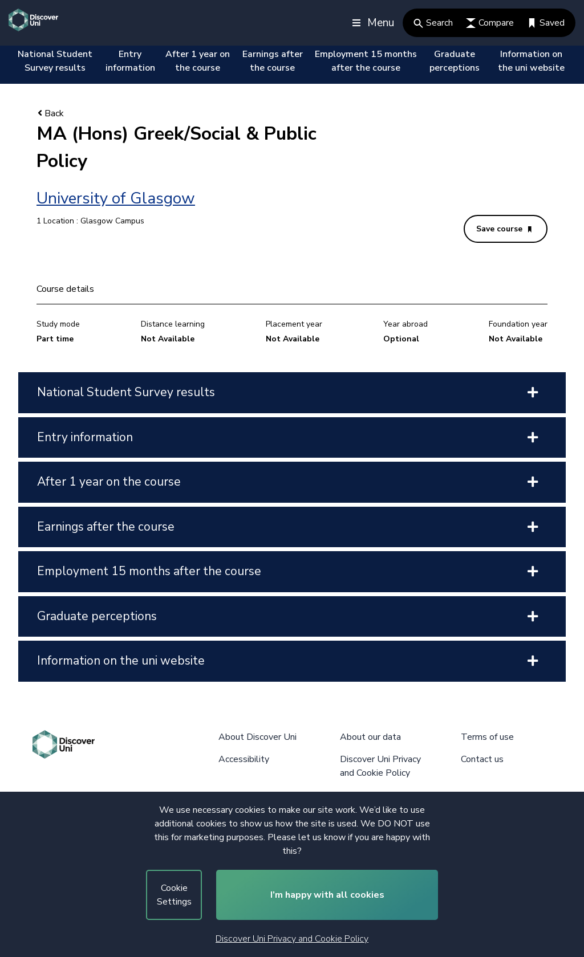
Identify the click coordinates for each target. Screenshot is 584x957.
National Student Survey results (55, 61)
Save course (504, 228)
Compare (490, 23)
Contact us (482, 759)
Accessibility (243, 759)
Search (433, 23)
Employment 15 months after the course (366, 61)
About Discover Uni (257, 737)
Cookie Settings (174, 895)
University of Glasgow (115, 198)
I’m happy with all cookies (327, 895)
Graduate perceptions (454, 61)
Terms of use (487, 737)
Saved (546, 23)
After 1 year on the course (197, 61)
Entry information (130, 61)
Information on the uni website (531, 61)
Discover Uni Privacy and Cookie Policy (292, 938)
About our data (370, 737)
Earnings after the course (272, 61)
